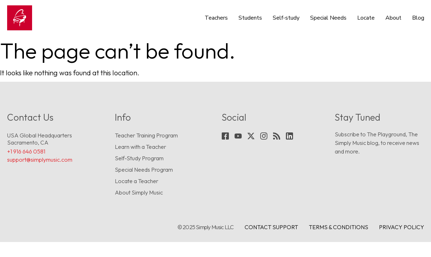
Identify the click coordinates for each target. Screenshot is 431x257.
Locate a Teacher (136, 181)
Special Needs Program (144, 169)
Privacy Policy (401, 227)
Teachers (216, 18)
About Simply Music (139, 192)
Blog (418, 18)
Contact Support (271, 227)
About (393, 18)
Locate (366, 18)
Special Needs (328, 18)
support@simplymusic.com (39, 159)
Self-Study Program (139, 158)
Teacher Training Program (146, 135)
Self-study (286, 18)
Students (250, 18)
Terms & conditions (338, 227)
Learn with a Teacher (140, 146)
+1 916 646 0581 (26, 151)
